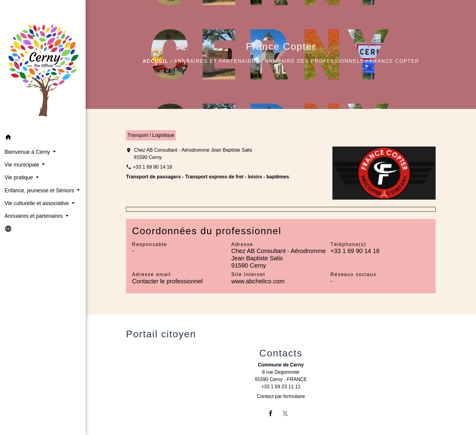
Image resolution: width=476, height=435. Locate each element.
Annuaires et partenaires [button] (34, 216)
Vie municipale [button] (23, 165)
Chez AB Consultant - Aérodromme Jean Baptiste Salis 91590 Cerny (193, 153)
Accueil (155, 61)
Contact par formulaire (281, 396)
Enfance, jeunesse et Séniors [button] (40, 190)
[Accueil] (43, 66)
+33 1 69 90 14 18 (152, 167)
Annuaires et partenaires (217, 61)
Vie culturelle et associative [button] (37, 203)
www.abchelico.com (258, 281)
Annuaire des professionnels (314, 61)
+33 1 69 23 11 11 (280, 386)
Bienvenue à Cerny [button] (28, 152)
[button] (43, 138)
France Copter (394, 61)
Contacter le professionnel (167, 281)
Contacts (280, 353)
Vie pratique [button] (19, 177)
